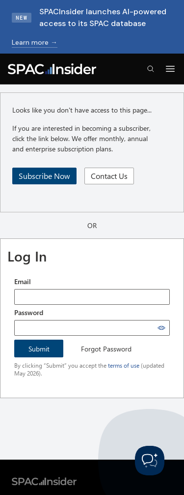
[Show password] (161, 327)
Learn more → (34, 42)
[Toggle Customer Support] (149, 460)
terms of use (123, 365)
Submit (39, 348)
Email (22, 281)
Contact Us (109, 176)
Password (28, 312)
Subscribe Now (44, 176)
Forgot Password (106, 348)
